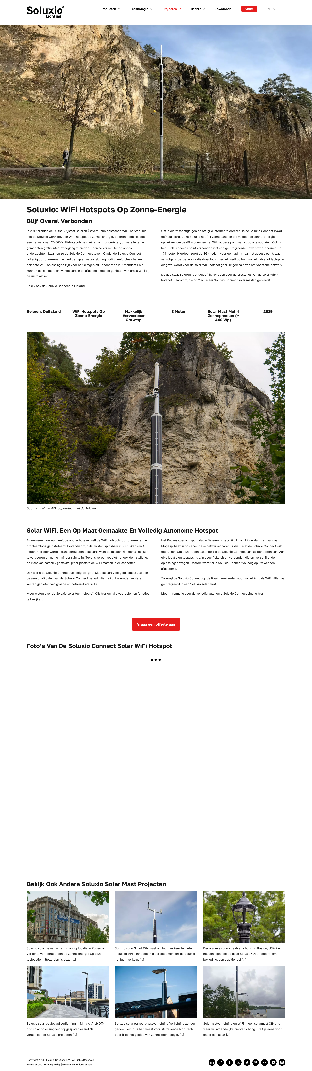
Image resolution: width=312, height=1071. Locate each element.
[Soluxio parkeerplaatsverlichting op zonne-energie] (156, 992)
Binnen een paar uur (41, 540)
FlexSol (211, 552)
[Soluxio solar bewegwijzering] (68, 917)
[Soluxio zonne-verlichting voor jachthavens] (244, 992)
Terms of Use (34, 1064)
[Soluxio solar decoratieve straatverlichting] (244, 917)
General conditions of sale (77, 1064)
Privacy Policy (52, 1064)
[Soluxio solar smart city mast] (156, 917)
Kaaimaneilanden (223, 578)
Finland (79, 286)
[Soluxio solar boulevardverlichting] (68, 992)
